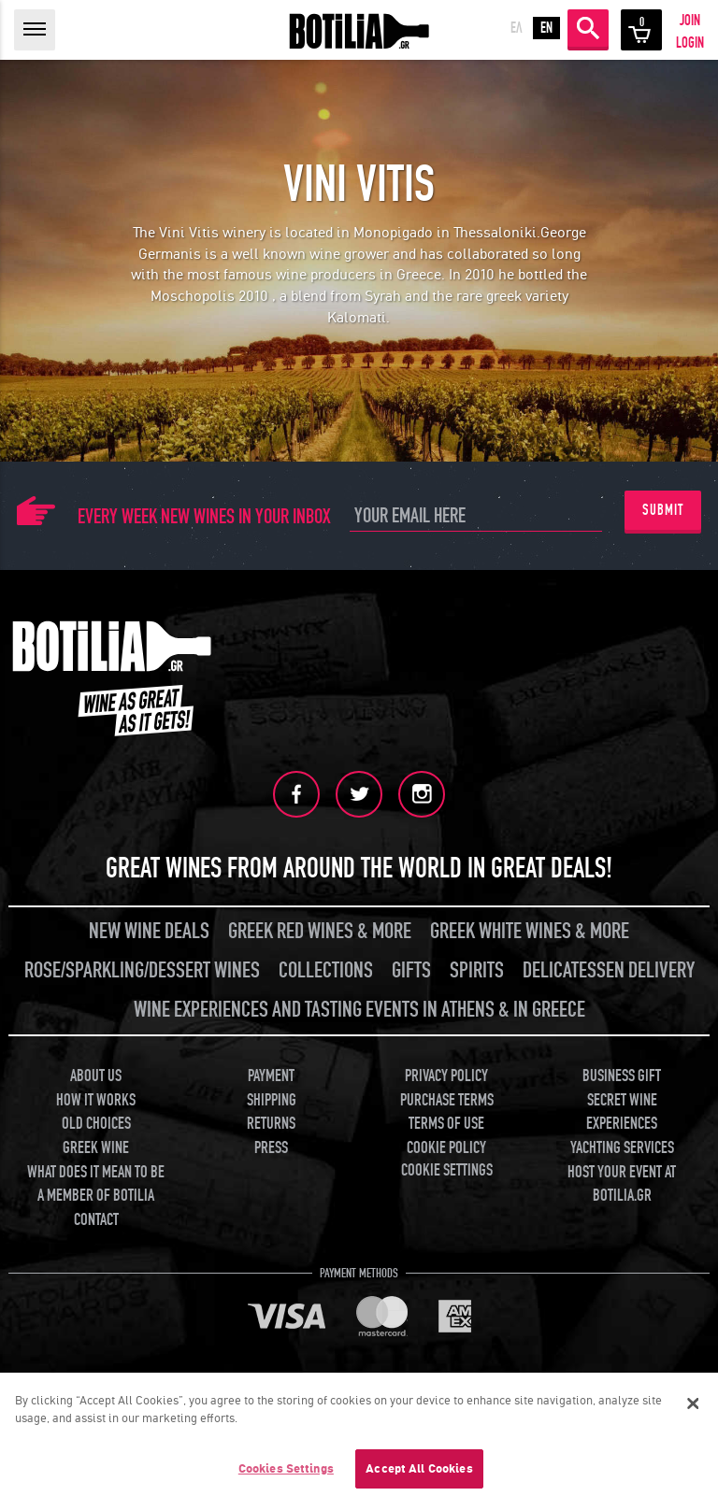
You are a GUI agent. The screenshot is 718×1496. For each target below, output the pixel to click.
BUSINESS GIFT (621, 1076)
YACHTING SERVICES (622, 1148)
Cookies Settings (286, 1475)
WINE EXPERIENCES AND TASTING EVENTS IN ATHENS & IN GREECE (359, 1009)
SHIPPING (271, 1100)
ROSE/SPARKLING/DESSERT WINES (142, 970)
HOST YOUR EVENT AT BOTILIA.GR (621, 1184)
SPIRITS (477, 970)
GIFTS (411, 970)
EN (546, 28)
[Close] (692, 1410)
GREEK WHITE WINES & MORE (529, 931)
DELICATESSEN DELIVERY (609, 970)
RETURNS (271, 1123)
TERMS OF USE (446, 1123)
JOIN (690, 20)
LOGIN (690, 43)
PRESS (271, 1148)
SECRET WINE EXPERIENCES (621, 1112)
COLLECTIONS (326, 970)
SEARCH (588, 28)
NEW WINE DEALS (149, 931)
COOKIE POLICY (446, 1148)
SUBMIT (662, 510)
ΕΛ (516, 28)
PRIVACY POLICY (446, 1076)
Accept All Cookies (419, 1475)
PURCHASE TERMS (447, 1100)
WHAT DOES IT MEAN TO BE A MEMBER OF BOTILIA (96, 1184)
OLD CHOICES (96, 1123)
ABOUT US (96, 1076)
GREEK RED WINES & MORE (319, 931)
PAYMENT (271, 1076)
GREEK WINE (96, 1148)
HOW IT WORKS (96, 1100)
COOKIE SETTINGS (447, 1170)
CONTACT (96, 1220)
